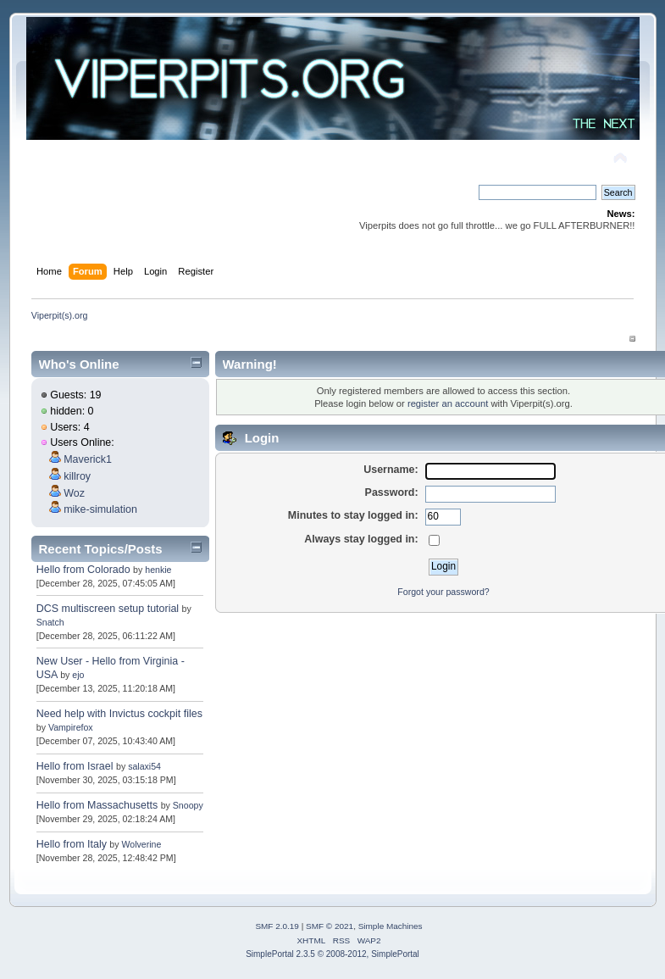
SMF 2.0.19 (277, 926)
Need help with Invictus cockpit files (119, 714)
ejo (78, 675)
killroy (77, 476)
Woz (74, 493)
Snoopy (188, 805)
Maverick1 (88, 459)
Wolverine (142, 844)
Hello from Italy (73, 844)
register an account (447, 403)
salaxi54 (144, 766)
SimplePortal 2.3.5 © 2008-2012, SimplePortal (332, 954)
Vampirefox (70, 727)
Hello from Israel (75, 766)
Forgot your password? (443, 592)
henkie (158, 570)
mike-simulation (100, 509)
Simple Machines (390, 926)
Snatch (50, 622)
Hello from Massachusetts (97, 805)
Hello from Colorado (83, 570)
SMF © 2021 (329, 926)
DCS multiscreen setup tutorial (107, 609)
